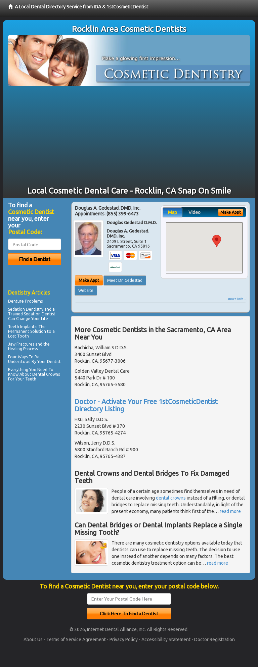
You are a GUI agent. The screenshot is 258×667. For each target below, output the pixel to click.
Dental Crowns (46, 374)
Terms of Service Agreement (76, 639)
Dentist (54, 361)
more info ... (237, 299)
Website (85, 290)
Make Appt (89, 280)
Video (194, 212)
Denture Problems (25, 301)
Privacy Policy (124, 639)
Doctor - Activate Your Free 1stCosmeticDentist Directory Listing (146, 405)
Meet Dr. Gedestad (124, 280)
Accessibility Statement (165, 639)
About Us (33, 639)
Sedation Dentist (39, 314)
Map (172, 212)
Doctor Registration (214, 639)
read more (230, 511)
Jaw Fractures (21, 344)
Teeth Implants (22, 326)
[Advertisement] (129, 137)
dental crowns (171, 498)
